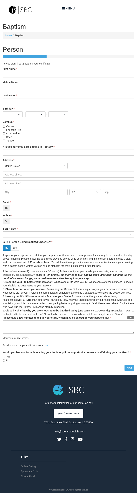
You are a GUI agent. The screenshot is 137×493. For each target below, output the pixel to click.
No (6, 247)
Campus (7, 121)
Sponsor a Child (30, 471)
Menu (68, 8)
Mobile (7, 215)
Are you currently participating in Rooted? (28, 146)
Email (6, 202)
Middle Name (10, 82)
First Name (9, 69)
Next (129, 367)
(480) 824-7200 (68, 413)
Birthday (8, 108)
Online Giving (28, 466)
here (46, 345)
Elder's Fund (28, 476)
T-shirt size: (10, 228)
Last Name (9, 95)
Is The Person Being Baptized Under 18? (27, 242)
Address (8, 160)
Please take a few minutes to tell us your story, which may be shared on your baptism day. (56, 317)
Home (8, 35)
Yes (15, 247)
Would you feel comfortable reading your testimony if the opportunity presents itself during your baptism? (66, 352)
